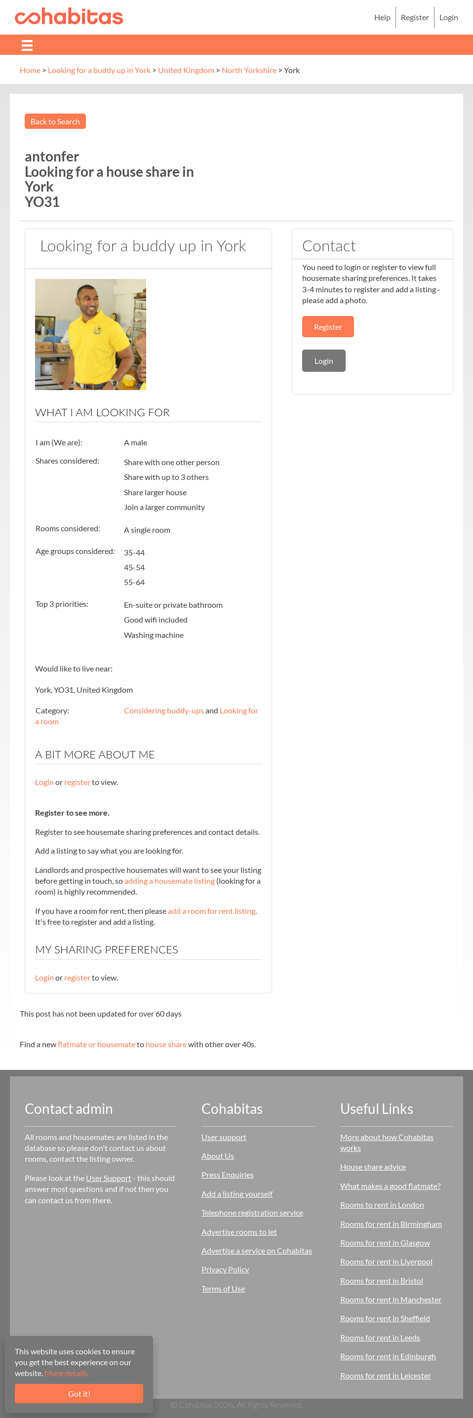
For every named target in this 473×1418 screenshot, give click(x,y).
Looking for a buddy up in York (99, 70)
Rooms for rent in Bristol (381, 1280)
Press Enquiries (227, 1174)
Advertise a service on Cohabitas (256, 1250)
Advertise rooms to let (239, 1231)
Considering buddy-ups (164, 710)
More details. (66, 1373)
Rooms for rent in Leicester (385, 1375)
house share (166, 1044)
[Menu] (27, 45)
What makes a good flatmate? (390, 1185)
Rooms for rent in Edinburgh (388, 1356)
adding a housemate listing (169, 880)
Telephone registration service (252, 1212)
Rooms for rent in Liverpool (386, 1261)
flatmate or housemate (96, 1044)
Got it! (79, 1393)
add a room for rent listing (211, 910)
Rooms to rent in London (382, 1204)
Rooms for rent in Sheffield (385, 1318)
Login (448, 17)
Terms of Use (223, 1288)
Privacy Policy (225, 1269)
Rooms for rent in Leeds (380, 1337)
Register (415, 17)
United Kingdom (186, 70)
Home (30, 70)
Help (382, 17)
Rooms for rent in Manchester (390, 1299)
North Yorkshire (249, 70)
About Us (217, 1155)
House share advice (373, 1166)
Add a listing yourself (237, 1193)
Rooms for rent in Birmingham (391, 1223)
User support (223, 1137)
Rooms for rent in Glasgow (385, 1242)
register (77, 782)
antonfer (52, 156)
